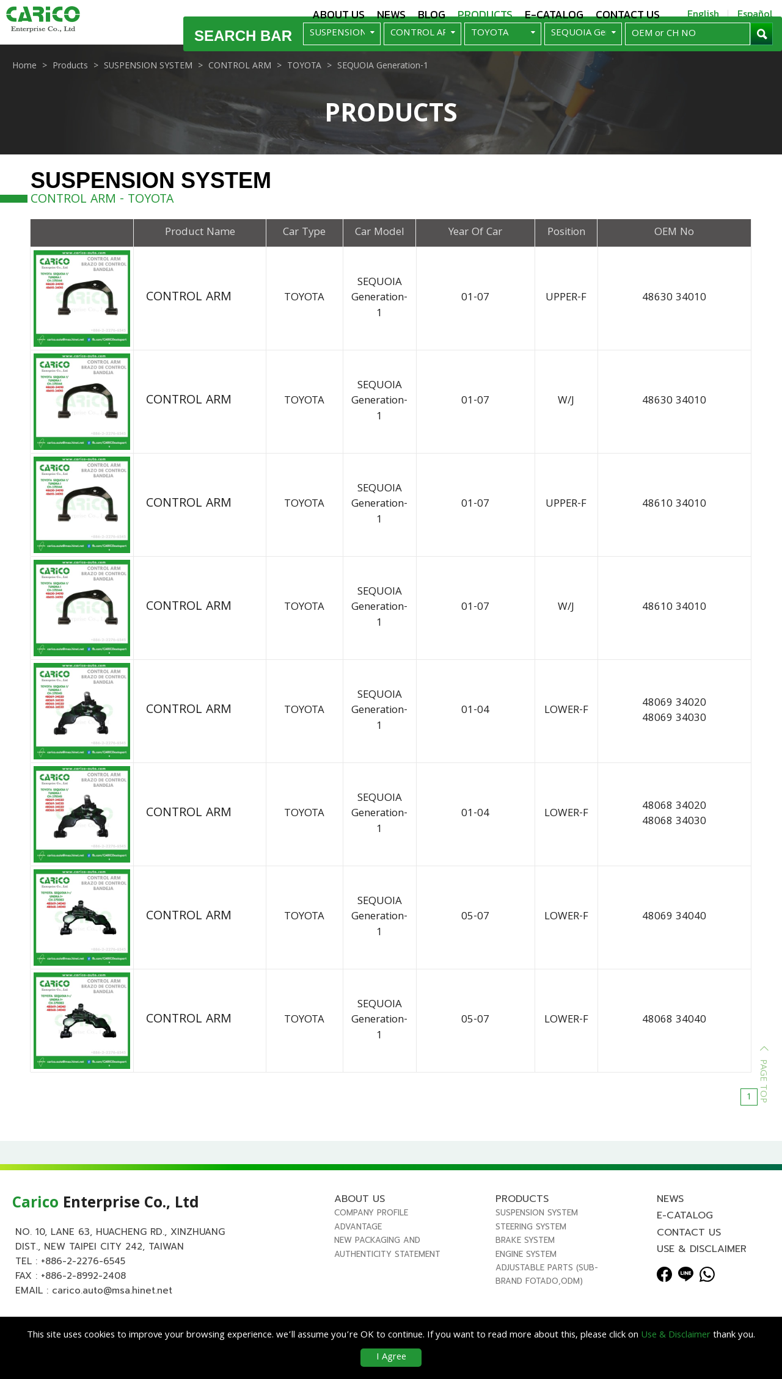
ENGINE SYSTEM (526, 1284)
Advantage (358, 1256)
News (391, 14)
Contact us (628, 14)
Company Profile (371, 1242)
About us (338, 14)
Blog (431, 14)
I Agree (391, 1358)
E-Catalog (554, 14)
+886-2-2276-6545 (83, 1291)
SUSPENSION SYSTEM (536, 1242)
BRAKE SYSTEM (525, 1270)
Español (755, 13)
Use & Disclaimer (702, 1279)
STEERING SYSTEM (530, 1256)
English (703, 13)
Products (485, 14)
